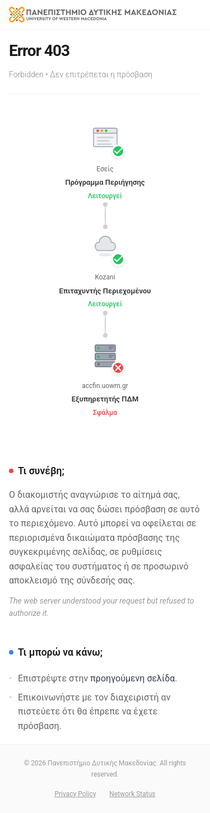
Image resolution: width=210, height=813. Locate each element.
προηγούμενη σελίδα (132, 678)
